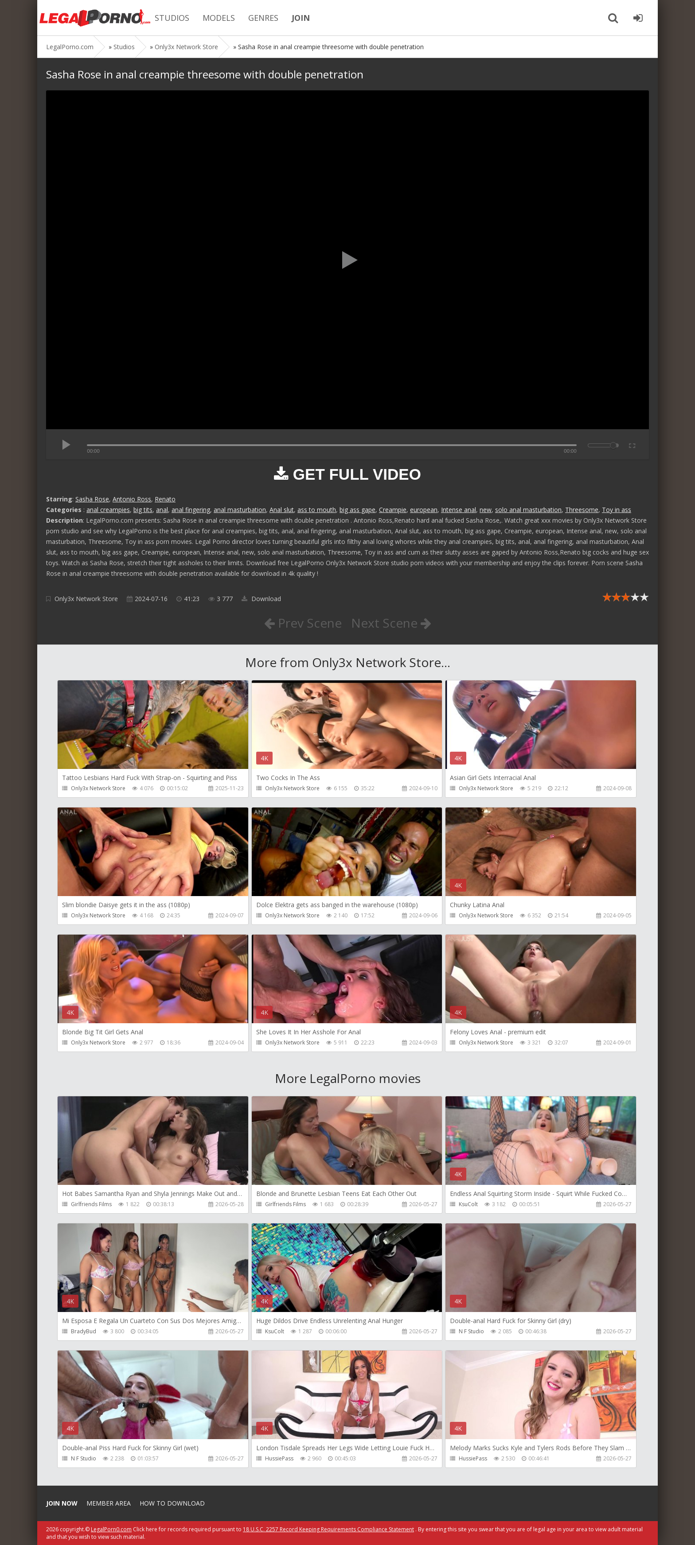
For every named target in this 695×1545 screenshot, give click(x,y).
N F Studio (471, 1331)
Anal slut (281, 509)
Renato (165, 499)
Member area (108, 1503)
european (423, 509)
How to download (172, 1503)
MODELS (219, 17)
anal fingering (191, 509)
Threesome (581, 509)
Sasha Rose (92, 499)
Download (261, 598)
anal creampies (108, 509)
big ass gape (357, 509)
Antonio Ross (132, 499)
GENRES (263, 17)
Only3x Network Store (86, 598)
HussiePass (279, 1458)
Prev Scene (303, 622)
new (486, 509)
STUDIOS (172, 17)
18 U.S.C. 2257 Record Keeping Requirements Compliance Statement (328, 1529)
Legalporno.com (94, 17)
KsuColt (468, 1204)
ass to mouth (316, 509)
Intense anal (458, 509)
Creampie (392, 509)
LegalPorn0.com (111, 1529)
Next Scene (391, 622)
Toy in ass (616, 509)
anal (162, 509)
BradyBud (83, 1331)
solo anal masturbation (528, 509)
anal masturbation (240, 509)
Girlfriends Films (91, 1204)
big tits (142, 509)
